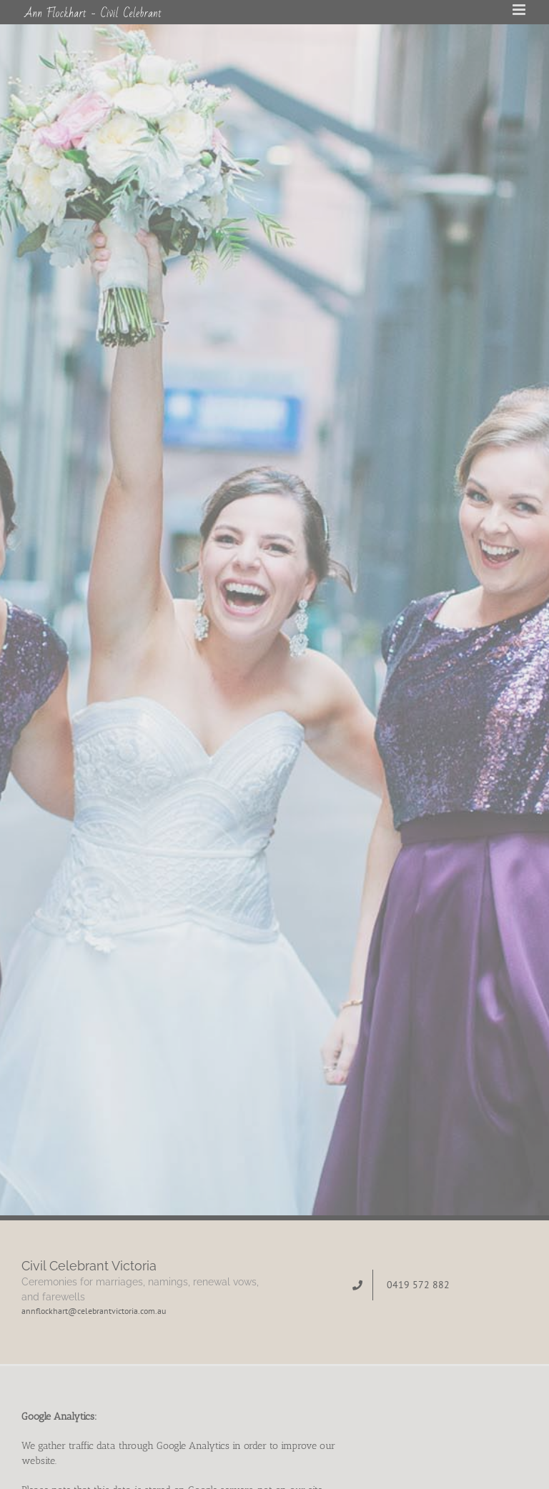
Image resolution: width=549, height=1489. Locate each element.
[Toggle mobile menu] (520, 9)
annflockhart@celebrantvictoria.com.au (93, 1310)
